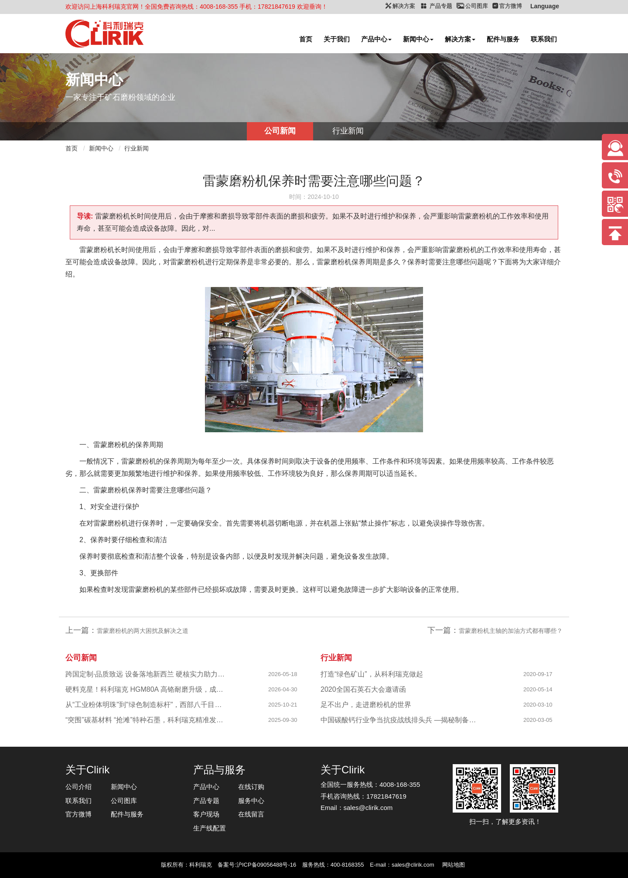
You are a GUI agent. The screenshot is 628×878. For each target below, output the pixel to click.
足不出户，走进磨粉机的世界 (366, 704)
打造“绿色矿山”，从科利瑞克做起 (372, 674)
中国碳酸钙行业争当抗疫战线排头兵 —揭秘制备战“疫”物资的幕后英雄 (401, 720)
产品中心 (376, 39)
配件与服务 (503, 39)
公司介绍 (78, 786)
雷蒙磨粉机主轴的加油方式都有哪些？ (511, 630)
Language (544, 6)
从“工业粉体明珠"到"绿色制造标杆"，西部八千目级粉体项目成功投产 (146, 704)
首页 (305, 39)
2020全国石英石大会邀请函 (363, 689)
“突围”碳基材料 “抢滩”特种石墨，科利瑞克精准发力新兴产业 (146, 720)
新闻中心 (418, 39)
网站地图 (453, 864)
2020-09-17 (538, 674)
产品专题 (206, 800)
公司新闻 (280, 130)
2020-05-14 (538, 689)
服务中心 (251, 800)
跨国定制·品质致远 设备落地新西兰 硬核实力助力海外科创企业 (146, 674)
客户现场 (206, 814)
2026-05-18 (282, 674)
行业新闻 (348, 130)
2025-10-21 (282, 704)
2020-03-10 (538, 704)
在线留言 (251, 814)
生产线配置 (209, 828)
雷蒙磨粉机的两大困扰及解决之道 (142, 630)
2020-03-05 (538, 720)
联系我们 (544, 39)
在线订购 (251, 786)
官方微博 (78, 814)
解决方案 (460, 39)
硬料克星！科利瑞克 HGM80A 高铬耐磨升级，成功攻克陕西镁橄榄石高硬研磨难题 (146, 689)
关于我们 (337, 39)
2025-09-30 (282, 720)
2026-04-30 (282, 689)
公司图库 (124, 800)
